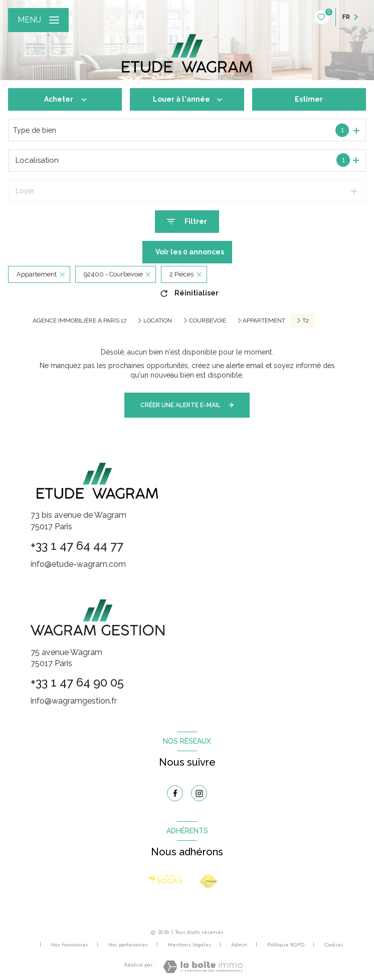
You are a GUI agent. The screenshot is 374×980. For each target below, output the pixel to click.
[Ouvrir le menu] (38, 20)
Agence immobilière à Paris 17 (79, 320)
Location (157, 320)
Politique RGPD (285, 944)
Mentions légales (189, 944)
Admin (239, 944)
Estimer (309, 99)
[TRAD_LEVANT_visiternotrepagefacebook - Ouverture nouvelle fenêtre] (175, 793)
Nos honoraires (69, 944)
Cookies (333, 944)
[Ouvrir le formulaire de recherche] (187, 221)
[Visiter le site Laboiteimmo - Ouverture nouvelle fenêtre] (203, 966)
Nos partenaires (128, 944)
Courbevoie (207, 320)
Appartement (264, 320)
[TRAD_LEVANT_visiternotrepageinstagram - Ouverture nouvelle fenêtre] (199, 793)
